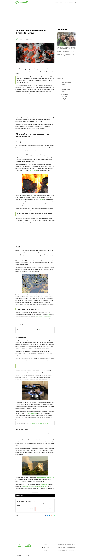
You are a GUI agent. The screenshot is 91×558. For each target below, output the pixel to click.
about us (73, 55)
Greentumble (58, 2)
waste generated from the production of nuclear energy (35, 486)
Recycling (64, 98)
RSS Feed (45, 544)
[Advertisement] (45, 15)
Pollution (63, 92)
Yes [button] (26, 509)
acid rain (41, 199)
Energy (21, 39)
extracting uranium (45, 484)
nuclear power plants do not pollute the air (45, 477)
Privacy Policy (45, 548)
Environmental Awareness (65, 82)
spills (48, 314)
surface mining (33, 170)
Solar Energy (64, 99)
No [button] (44, 509)
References (19, 495)
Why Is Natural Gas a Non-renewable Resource (38, 423)
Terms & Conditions (45, 547)
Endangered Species (66, 89)
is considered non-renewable (25, 434)
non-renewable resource (28, 436)
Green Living (64, 96)
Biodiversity (64, 86)
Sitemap (45, 546)
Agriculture (64, 84)
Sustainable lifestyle (64, 94)
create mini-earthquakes (31, 413)
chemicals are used (33, 355)
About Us (65, 2)
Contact (71, 2)
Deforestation (64, 87)
